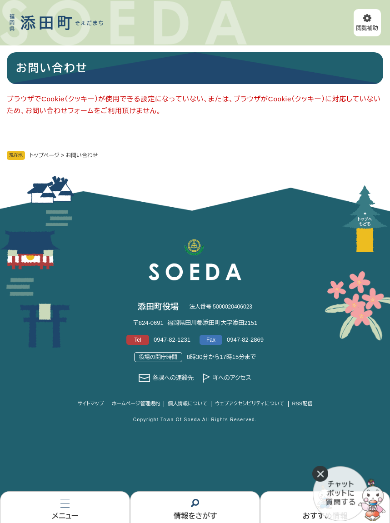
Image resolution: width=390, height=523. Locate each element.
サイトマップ (91, 403)
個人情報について (187, 403)
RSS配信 (302, 403)
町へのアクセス (231, 377)
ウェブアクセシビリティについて (249, 403)
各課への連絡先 (173, 377)
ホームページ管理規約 (136, 403)
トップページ (45, 155)
